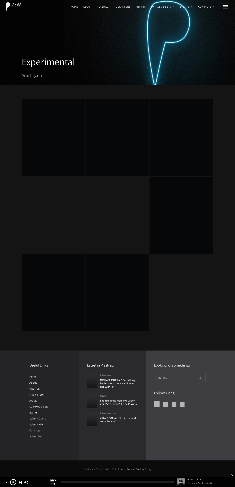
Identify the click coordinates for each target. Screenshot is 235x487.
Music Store (122, 6)
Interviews (105, 375)
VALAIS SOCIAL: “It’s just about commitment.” (118, 419)
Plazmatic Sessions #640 (200, 483)
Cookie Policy (143, 469)
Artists (141, 6)
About (87, 6)
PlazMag (102, 6)
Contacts (204, 6)
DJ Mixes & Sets (161, 6)
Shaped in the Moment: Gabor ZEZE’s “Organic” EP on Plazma (118, 402)
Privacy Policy (126, 469)
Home (74, 6)
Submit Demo (37, 418)
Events (184, 6)
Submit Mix (36, 424)
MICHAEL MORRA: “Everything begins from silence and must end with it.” (117, 383)
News (103, 395)
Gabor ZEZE (194, 479)
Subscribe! (36, 436)
